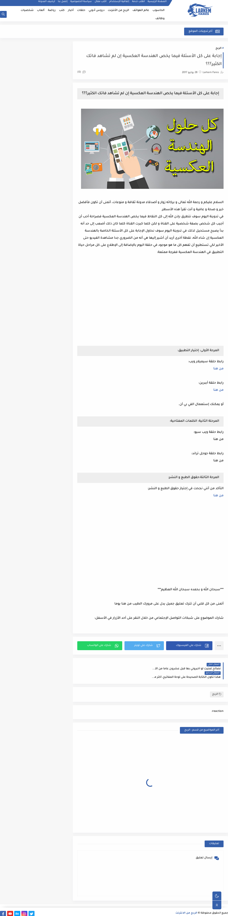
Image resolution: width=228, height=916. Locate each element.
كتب (62, 10)
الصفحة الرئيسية (157, 3)
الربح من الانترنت (186, 910)
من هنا (218, 374)
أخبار (71, 10)
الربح (218, 48)
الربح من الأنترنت (118, 10)
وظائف (160, 18)
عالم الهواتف (140, 10)
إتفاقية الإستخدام (119, 3)
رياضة (52, 10)
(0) (83, 72)
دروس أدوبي (96, 10)
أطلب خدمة (138, 3)
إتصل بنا (62, 3)
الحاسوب (159, 10)
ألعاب (41, 10)
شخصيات (27, 10)
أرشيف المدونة (46, 3)
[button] (189, 651)
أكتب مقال (100, 3)
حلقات (81, 10)
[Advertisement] (186, 550)
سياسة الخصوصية (81, 3)
